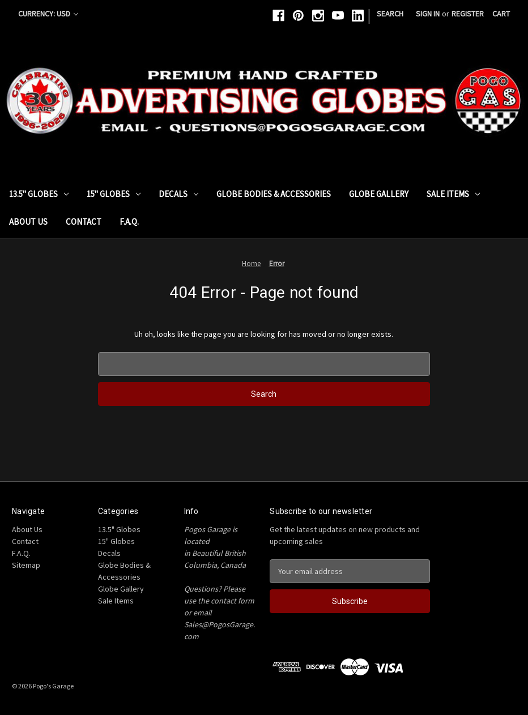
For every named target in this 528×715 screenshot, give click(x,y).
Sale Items (453, 194)
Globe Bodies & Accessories (273, 194)
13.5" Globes (39, 194)
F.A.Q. (129, 221)
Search (390, 13)
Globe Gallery (378, 194)
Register (468, 13)
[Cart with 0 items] (501, 14)
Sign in (428, 13)
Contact (83, 221)
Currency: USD (48, 13)
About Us (28, 221)
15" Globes (113, 194)
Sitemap (26, 565)
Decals (178, 194)
